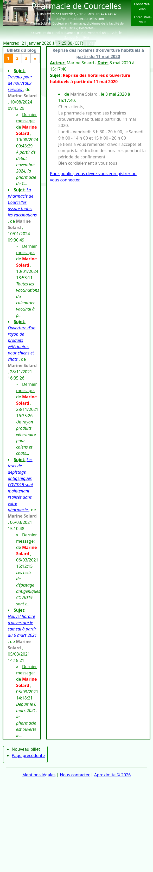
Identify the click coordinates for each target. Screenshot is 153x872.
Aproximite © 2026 (112, 775)
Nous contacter (75, 775)
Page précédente (28, 755)
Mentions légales (39, 775)
